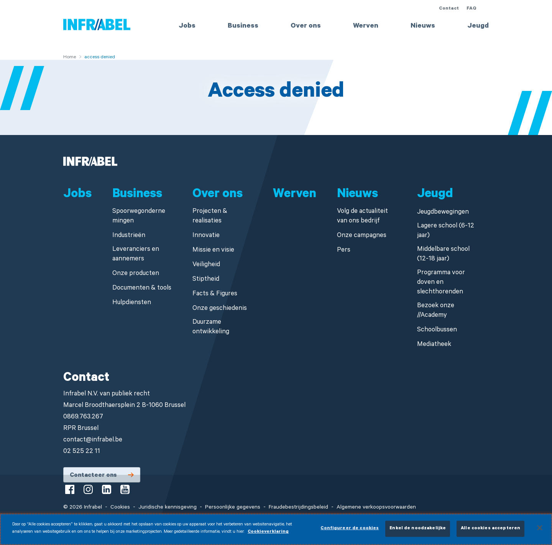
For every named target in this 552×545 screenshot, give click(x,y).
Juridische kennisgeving (167, 508)
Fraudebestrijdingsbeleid (298, 508)
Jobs (187, 26)
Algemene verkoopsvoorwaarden (376, 508)
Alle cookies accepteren (490, 532)
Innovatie (206, 236)
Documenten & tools (141, 288)
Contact (449, 9)
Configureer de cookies (349, 532)
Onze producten (135, 274)
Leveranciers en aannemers (135, 254)
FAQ (471, 9)
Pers (343, 250)
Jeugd (478, 26)
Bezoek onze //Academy (435, 311)
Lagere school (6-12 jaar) (445, 231)
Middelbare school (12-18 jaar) (443, 254)
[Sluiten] (539, 531)
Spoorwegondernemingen (138, 216)
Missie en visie (213, 250)
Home (69, 57)
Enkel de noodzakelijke (417, 532)
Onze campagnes (361, 236)
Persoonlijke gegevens (232, 508)
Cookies (120, 508)
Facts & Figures (214, 294)
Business (243, 26)
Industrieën (128, 236)
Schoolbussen (437, 330)
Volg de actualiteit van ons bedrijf (362, 216)
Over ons (306, 26)
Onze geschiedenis (219, 309)
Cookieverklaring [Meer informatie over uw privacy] (268, 535)
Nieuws (423, 26)
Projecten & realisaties (209, 216)
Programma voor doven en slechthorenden (441, 283)
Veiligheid (206, 265)
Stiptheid (205, 279)
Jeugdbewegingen (443, 212)
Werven (365, 26)
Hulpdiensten (131, 303)
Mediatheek (434, 345)
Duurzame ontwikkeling (210, 327)
